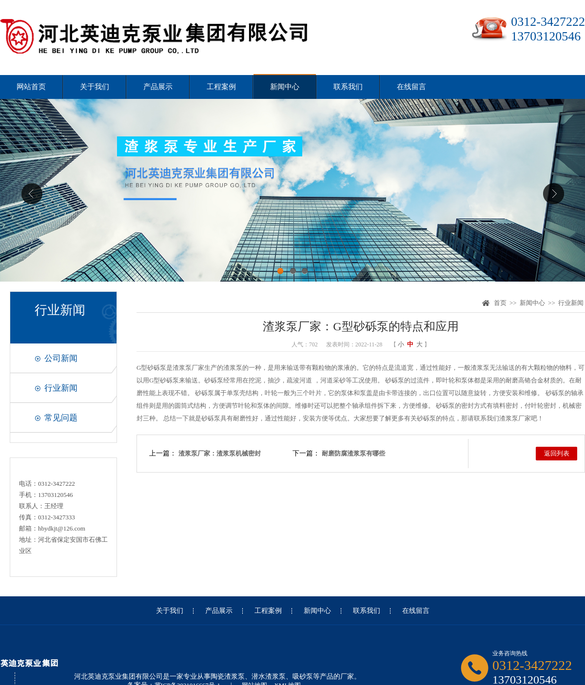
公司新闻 (61, 358)
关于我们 (94, 87)
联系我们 (348, 87)
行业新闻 (61, 388)
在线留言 (411, 87)
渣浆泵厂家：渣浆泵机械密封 (219, 453)
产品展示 (158, 87)
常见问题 (61, 417)
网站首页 (31, 87)
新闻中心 (284, 87)
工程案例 (221, 87)
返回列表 (556, 453)
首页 (500, 302)
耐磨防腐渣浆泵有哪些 (353, 453)
